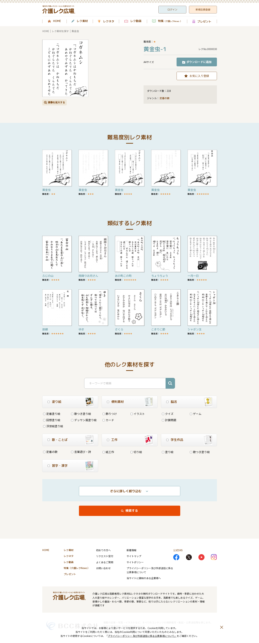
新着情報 (131, 550)
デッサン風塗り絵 (84, 420)
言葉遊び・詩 (81, 452)
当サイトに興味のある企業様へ (144, 578)
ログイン (172, 9)
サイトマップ (134, 556)
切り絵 (136, 452)
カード (108, 420)
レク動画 (135, 21)
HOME (57, 21)
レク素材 (82, 21)
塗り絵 (167, 452)
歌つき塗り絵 (81, 414)
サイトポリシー (135, 562)
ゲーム (195, 414)
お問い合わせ (103, 568)
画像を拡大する (56, 102)
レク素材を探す (60, 31)
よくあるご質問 (104, 562)
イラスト (137, 414)
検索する (131, 510)
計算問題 (169, 420)
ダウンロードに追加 (198, 62)
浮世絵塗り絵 (53, 426)
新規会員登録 (203, 9)
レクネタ (108, 21)
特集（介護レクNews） (77, 568)
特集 (170, 21)
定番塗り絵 (51, 414)
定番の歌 (164, 98)
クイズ (167, 414)
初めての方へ (103, 550)
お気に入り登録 (199, 76)
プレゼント (204, 21)
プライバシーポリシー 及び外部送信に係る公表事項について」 (142, 636)
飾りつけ (110, 414)
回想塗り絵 (51, 420)
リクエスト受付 (104, 556)
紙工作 (108, 452)
